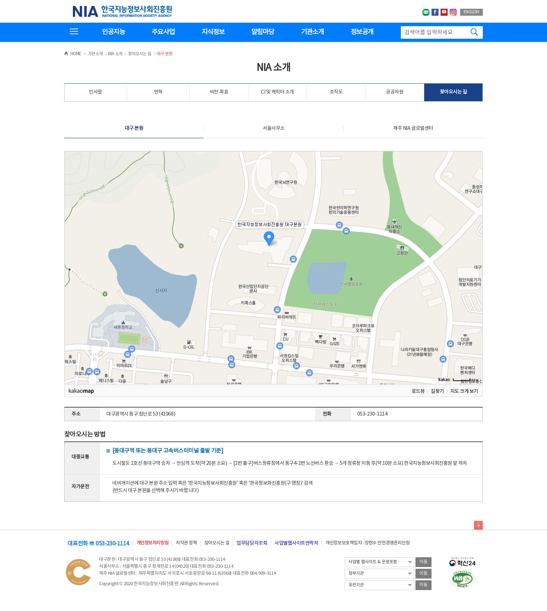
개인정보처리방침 (152, 543)
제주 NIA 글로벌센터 (413, 128)
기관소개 (312, 32)
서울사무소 (274, 128)
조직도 (336, 92)
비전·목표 (219, 92)
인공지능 (113, 32)
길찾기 (437, 391)
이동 (423, 562)
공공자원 (394, 92)
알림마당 (262, 32)
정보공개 (362, 32)
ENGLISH (471, 12)
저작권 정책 (186, 543)
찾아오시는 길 (453, 92)
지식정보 (213, 32)
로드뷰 (418, 391)
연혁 (158, 92)
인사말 (95, 92)
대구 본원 (134, 128)
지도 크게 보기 (464, 391)
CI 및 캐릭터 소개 (277, 92)
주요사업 (163, 32)
